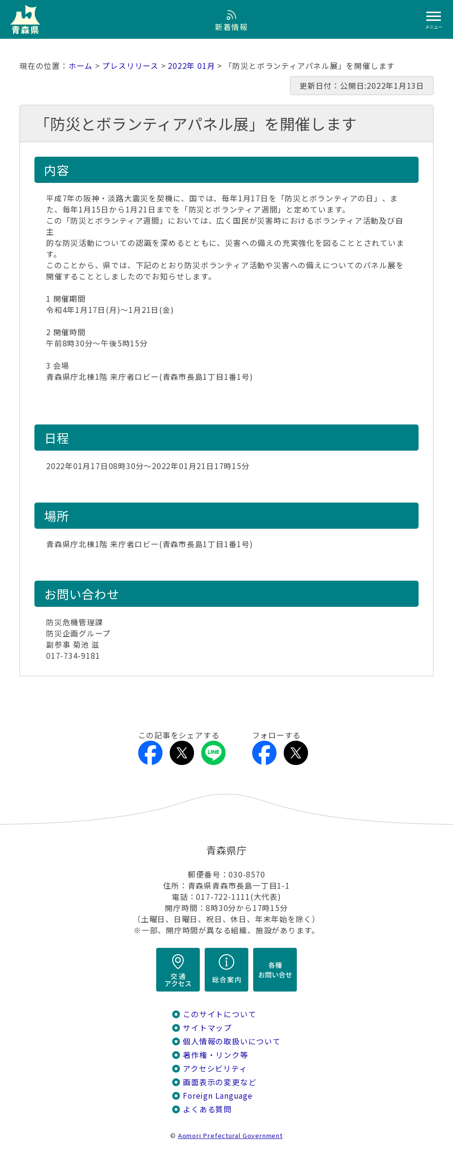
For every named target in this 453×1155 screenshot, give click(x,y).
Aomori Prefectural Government (230, 1135)
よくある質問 (207, 1109)
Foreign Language (218, 1095)
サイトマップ (207, 1027)
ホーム (80, 65)
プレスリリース (130, 65)
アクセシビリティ (215, 1068)
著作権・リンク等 (215, 1054)
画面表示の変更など (219, 1082)
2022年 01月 (191, 65)
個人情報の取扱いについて (231, 1041)
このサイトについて (219, 1014)
